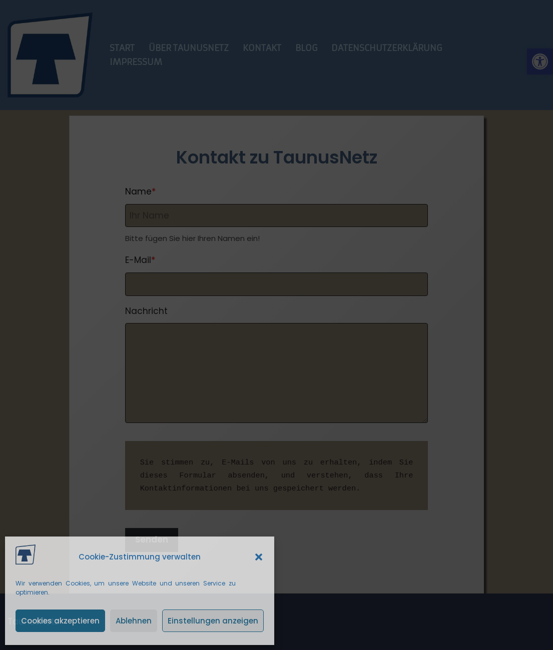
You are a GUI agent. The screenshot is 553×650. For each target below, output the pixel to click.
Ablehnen (134, 621)
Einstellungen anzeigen (213, 621)
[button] (259, 557)
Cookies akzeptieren (60, 621)
